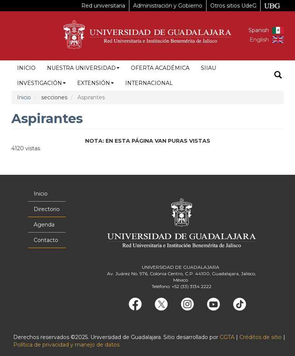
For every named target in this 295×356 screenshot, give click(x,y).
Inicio (26, 68)
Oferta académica (160, 68)
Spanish (258, 30)
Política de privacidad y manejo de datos (66, 344)
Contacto (46, 240)
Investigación (41, 83)
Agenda (44, 224)
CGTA (227, 337)
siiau (208, 68)
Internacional (149, 83)
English (259, 39)
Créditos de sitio (260, 337)
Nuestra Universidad (83, 68)
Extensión (95, 83)
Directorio (47, 209)
